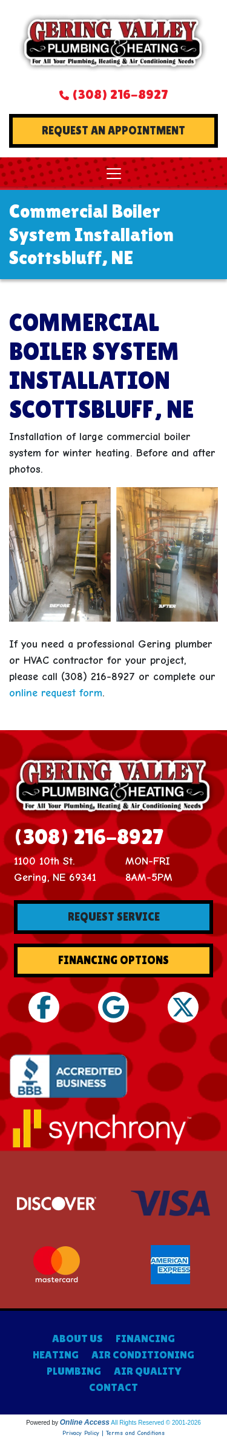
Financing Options (113, 960)
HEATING (56, 1354)
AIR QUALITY (147, 1370)
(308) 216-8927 (120, 94)
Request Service (114, 916)
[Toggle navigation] (113, 173)
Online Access (85, 1422)
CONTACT (113, 1387)
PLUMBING (74, 1370)
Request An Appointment (113, 130)
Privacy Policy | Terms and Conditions (113, 1433)
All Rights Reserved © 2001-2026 (156, 1422)
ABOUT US (77, 1338)
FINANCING (145, 1338)
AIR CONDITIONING (142, 1354)
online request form (55, 693)
